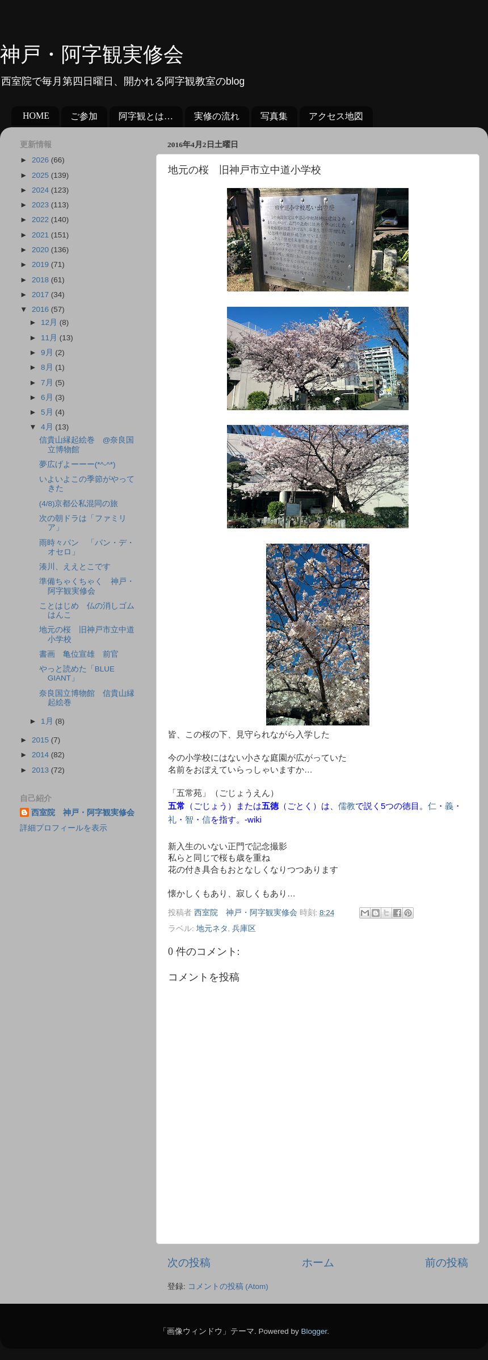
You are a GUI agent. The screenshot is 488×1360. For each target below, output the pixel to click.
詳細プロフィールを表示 (63, 828)
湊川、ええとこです (75, 566)
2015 (41, 740)
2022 (41, 219)
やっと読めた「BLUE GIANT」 (77, 673)
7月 (48, 382)
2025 (41, 175)
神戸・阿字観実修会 (92, 54)
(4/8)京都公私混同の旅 (79, 503)
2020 (41, 249)
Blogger (314, 1331)
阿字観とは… (146, 116)
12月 (50, 322)
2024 (41, 190)
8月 (48, 367)
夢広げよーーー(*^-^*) (77, 464)
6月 (48, 397)
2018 (41, 280)
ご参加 (84, 116)
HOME (36, 115)
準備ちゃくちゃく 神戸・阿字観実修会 (86, 586)
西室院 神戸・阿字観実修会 (82, 812)
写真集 (274, 116)
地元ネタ (212, 928)
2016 (41, 309)
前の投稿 (446, 1263)
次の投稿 (189, 1263)
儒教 (346, 806)
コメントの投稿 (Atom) (228, 1286)
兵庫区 (244, 928)
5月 (48, 412)
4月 (48, 427)
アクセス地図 (336, 116)
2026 (41, 160)
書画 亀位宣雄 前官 (79, 654)
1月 (48, 721)
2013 (41, 770)
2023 (41, 205)
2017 (41, 294)
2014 (41, 754)
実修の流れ (216, 116)
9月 (48, 352)
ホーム (318, 1263)
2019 (41, 264)
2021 (41, 235)
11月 (50, 337)
